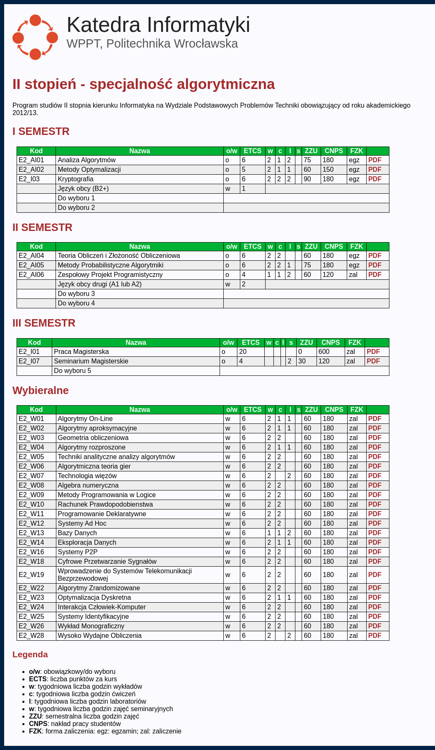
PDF (375, 159)
